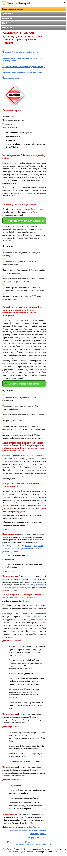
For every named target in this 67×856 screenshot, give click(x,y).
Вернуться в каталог (37, 837)
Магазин (21, 842)
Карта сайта (46, 844)
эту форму (28, 193)
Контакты (61, 842)
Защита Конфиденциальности (28, 844)
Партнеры (7, 18)
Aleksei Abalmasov (34, 827)
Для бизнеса (8, 13)
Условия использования (46, 842)
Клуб (4, 23)
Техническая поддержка (12, 461)
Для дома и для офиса (12, 9)
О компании (8, 27)
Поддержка (30, 842)
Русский (61, 3)
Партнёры (12, 842)
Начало (4, 842)
